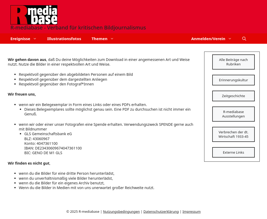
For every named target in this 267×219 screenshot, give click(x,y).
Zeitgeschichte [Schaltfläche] (233, 95)
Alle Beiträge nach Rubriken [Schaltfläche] (233, 61)
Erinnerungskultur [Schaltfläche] (233, 80)
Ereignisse (26, 38)
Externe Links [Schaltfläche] (233, 152)
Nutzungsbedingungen (121, 211)
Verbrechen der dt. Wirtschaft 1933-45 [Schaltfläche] (233, 134)
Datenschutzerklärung (161, 211)
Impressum (192, 211)
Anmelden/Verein (214, 38)
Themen (105, 38)
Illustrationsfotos (64, 38)
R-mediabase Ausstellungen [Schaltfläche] (233, 113)
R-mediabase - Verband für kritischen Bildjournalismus (78, 27)
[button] (244, 38)
